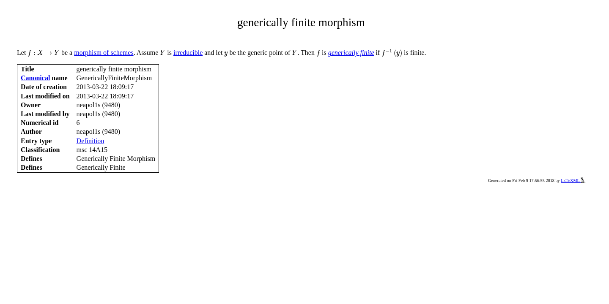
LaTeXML (573, 180)
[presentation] (43, 53)
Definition (90, 140)
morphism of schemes (103, 52)
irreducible (188, 52)
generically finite (351, 52)
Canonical (35, 77)
